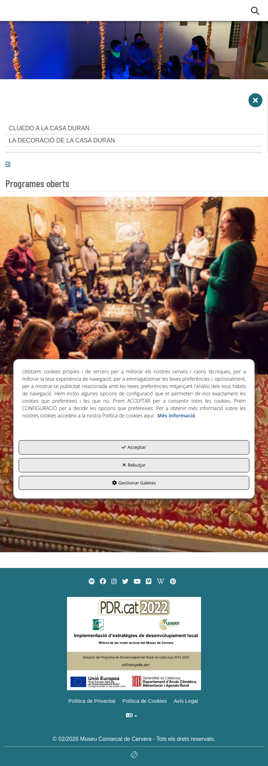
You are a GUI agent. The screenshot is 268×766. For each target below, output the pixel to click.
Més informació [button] (176, 416)
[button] (255, 103)
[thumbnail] (134, 285)
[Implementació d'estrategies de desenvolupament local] (134, 643)
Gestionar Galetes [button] (134, 483)
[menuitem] (91, 581)
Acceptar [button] (134, 447)
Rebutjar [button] (134, 465)
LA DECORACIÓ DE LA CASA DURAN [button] (62, 140)
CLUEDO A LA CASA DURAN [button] (49, 128)
